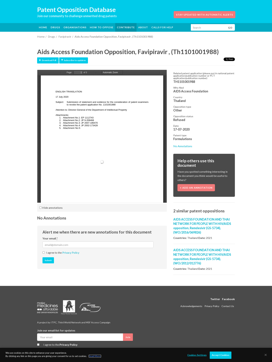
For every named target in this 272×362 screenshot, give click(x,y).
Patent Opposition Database (76, 9)
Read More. (95, 356)
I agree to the (62, 252)
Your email (50, 238)
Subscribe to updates (73, 60)
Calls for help (162, 27)
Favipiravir (64, 36)
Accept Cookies (220, 355)
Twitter (215, 299)
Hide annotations (51, 207)
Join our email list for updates (56, 330)
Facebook (228, 299)
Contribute (126, 27)
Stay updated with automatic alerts (204, 14)
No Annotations (182, 146)
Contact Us (228, 306)
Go (230, 27)
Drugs (51, 36)
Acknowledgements (191, 306)
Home (43, 27)
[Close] (266, 354)
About (143, 27)
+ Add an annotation (196, 187)
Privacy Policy (70, 252)
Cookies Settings (197, 355)
